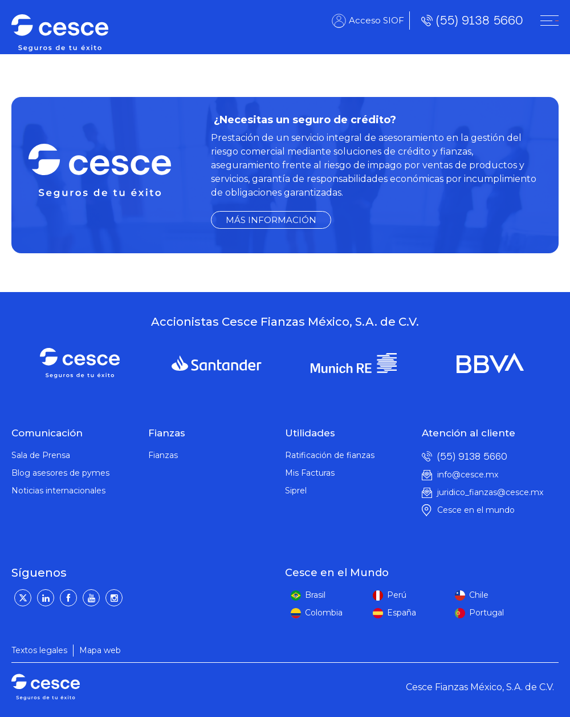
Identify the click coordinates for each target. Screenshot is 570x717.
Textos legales (39, 650)
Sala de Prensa (40, 455)
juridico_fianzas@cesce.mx (490, 492)
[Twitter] (22, 597)
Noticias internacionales (58, 490)
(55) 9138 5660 (479, 20)
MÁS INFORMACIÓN (271, 219)
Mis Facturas (310, 473)
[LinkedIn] (45, 597)
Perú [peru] (396, 595)
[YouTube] (91, 597)
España (401, 612)
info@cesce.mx (467, 474)
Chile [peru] (478, 595)
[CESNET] (549, 20)
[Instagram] (114, 597)
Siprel (296, 490)
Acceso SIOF (376, 20)
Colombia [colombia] (324, 612)
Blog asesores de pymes (60, 473)
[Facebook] (68, 597)
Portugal (486, 612)
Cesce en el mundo (476, 510)
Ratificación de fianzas (329, 455)
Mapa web (100, 650)
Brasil (315, 595)
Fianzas (163, 455)
